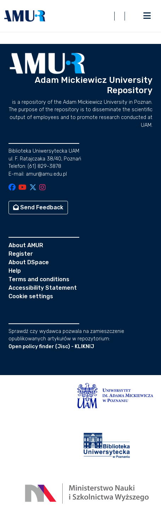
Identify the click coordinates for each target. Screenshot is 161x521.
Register (20, 253)
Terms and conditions (38, 279)
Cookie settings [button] (30, 296)
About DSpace (28, 262)
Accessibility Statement (42, 287)
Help (14, 270)
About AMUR (25, 245)
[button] (24, 16)
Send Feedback (38, 207)
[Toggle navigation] (147, 16)
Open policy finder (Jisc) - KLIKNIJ (51, 347)
